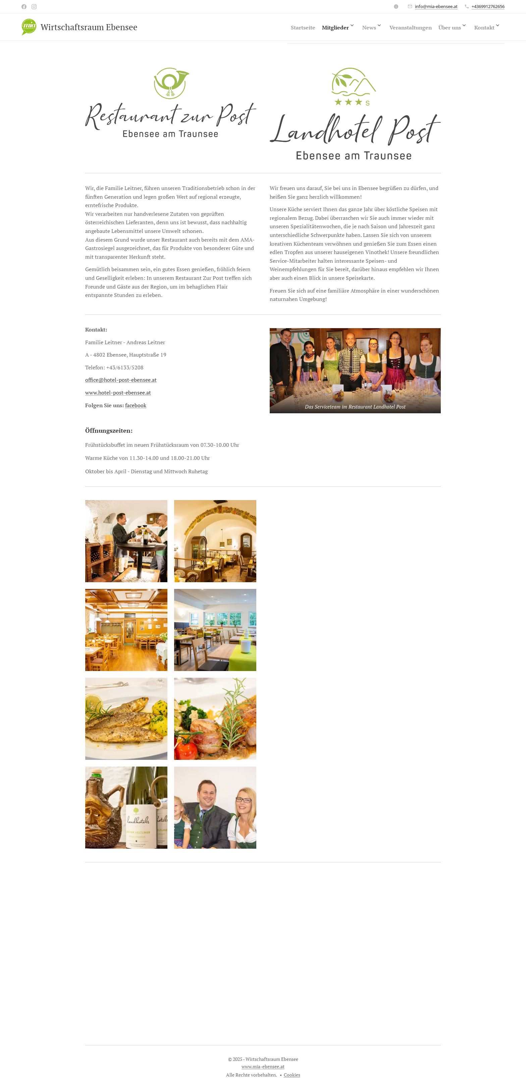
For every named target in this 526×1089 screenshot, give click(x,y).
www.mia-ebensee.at (263, 1066)
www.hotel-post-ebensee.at (118, 392)
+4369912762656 (488, 6)
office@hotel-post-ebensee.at (121, 379)
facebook (135, 405)
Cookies (292, 1075)
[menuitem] (268, 27)
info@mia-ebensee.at (436, 6)
